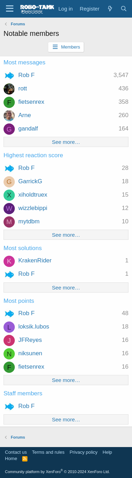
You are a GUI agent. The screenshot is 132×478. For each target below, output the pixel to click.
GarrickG (30, 181)
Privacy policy (84, 452)
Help (107, 452)
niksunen (30, 353)
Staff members (23, 393)
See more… (66, 142)
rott (22, 88)
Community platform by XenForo (57, 472)
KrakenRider (35, 260)
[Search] (124, 8)
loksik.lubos (33, 326)
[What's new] (110, 8)
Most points (19, 301)
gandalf (28, 128)
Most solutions (23, 248)
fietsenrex (31, 101)
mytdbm (28, 221)
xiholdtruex (32, 194)
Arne (24, 115)
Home (11, 458)
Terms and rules (48, 452)
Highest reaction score (33, 155)
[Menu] (9, 9)
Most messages (24, 62)
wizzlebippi (32, 208)
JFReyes (30, 340)
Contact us (16, 452)
